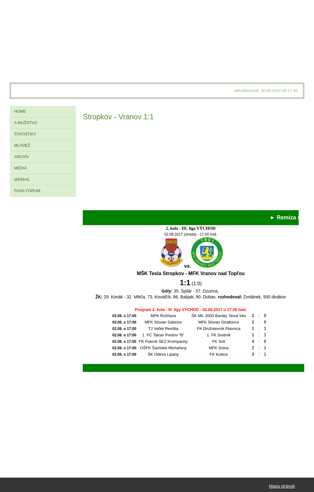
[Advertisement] (191, 167)
